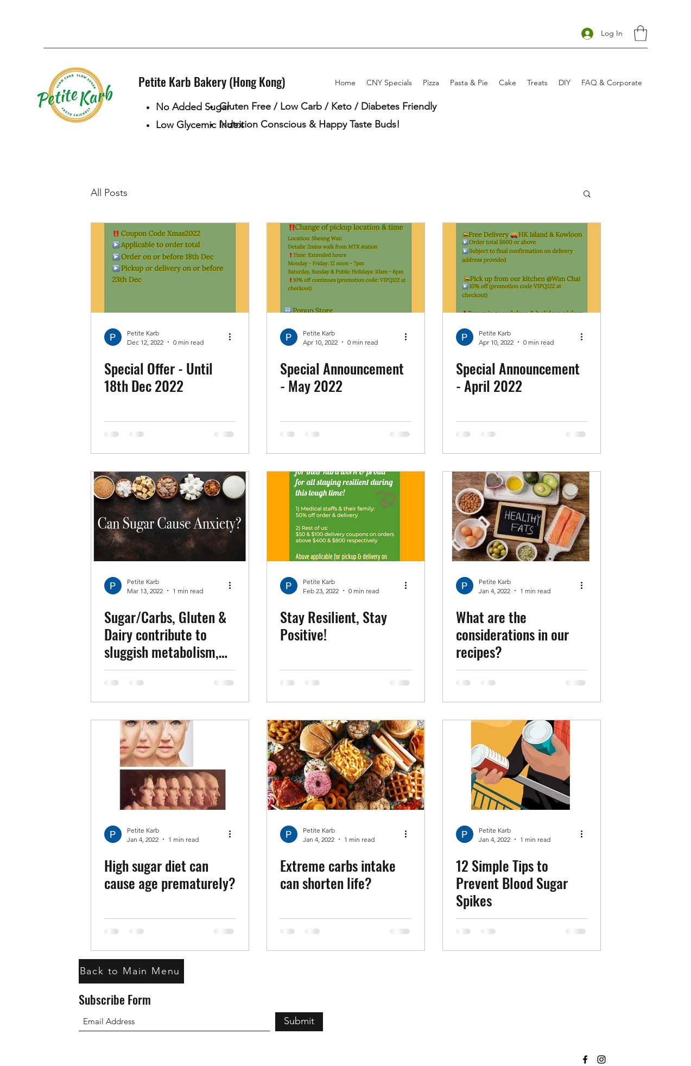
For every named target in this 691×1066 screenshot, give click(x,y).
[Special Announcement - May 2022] (345, 268)
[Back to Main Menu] (131, 971)
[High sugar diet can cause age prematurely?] (170, 765)
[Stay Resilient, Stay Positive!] (345, 516)
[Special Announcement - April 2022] (521, 268)
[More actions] (233, 337)
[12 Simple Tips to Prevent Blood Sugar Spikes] (521, 765)
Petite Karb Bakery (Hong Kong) (211, 81)
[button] (640, 33)
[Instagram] (601, 1059)
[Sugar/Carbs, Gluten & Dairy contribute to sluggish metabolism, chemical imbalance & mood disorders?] (170, 516)
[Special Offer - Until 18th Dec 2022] (170, 268)
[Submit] (299, 1021)
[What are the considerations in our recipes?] (521, 516)
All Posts (109, 193)
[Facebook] (585, 1059)
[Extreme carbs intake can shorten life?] (345, 765)
